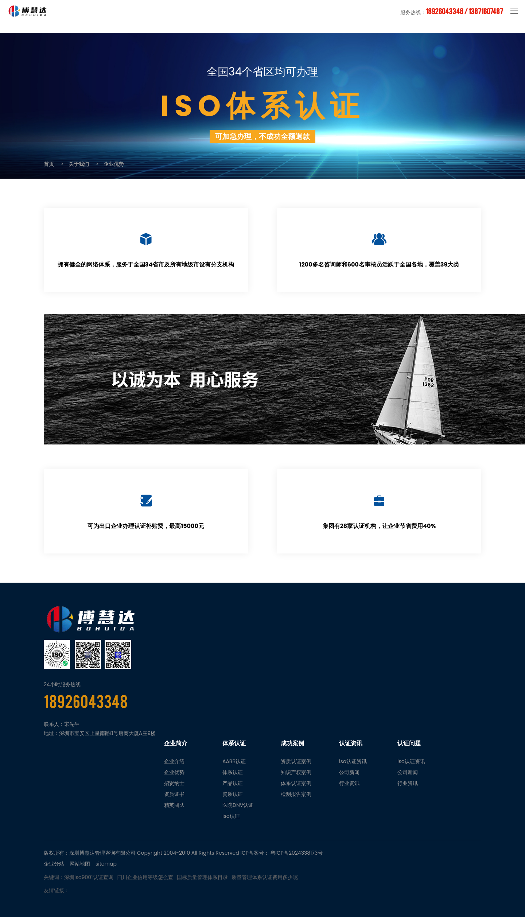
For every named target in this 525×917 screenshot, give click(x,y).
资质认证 (232, 794)
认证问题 (409, 743)
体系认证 (234, 743)
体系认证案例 (296, 783)
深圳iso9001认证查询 (88, 877)
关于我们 (79, 164)
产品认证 (232, 783)
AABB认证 (234, 761)
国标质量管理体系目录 (202, 877)
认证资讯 (350, 743)
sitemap (106, 863)
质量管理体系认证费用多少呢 (265, 877)
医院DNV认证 (237, 805)
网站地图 (80, 863)
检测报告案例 (296, 794)
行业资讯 (349, 783)
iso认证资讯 (353, 761)
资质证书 (174, 794)
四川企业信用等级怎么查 (145, 877)
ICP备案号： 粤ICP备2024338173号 (282, 852)
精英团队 (174, 805)
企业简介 (175, 743)
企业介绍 (174, 761)
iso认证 (231, 816)
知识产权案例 (296, 772)
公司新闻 (349, 772)
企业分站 (54, 863)
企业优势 (114, 164)
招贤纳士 (174, 783)
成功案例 (292, 743)
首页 (49, 164)
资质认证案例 (296, 761)
